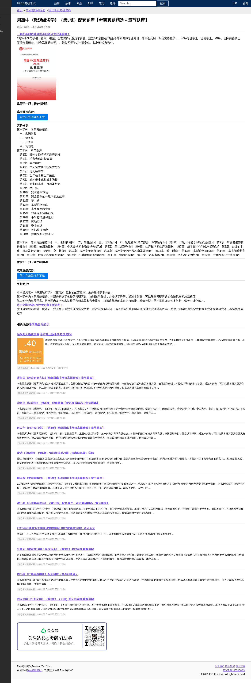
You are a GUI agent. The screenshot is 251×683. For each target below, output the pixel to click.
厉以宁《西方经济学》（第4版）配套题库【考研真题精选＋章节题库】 (77, 432)
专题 (93, 3)
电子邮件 (240, 670)
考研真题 (50, 328)
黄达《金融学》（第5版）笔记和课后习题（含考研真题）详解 (71, 457)
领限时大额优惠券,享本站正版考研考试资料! (60, 338)
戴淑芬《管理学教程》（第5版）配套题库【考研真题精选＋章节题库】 (77, 482)
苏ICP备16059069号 (234, 674)
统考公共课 (10, 17)
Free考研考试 (42, 3)
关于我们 (220, 670)
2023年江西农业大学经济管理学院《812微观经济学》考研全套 (72, 532)
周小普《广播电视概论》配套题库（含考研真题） (64, 578)
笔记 (115, 3)
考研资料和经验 (52, 10)
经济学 (61, 328)
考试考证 (8, 66)
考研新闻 (8, 10)
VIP (235, 3)
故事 (82, 3)
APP (104, 3)
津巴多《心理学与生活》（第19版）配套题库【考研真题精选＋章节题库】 (79, 507)
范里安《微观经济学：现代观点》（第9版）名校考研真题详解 (71, 553)
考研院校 (8, 38)
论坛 (126, 3)
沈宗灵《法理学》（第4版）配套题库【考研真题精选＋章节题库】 (74, 407)
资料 (245, 3)
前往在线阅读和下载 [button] (48, 116)
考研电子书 (10, 59)
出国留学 (8, 73)
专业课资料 (10, 52)
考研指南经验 (11, 31)
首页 (36, 10)
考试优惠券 (40, 372)
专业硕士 (8, 45)
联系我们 (230, 670)
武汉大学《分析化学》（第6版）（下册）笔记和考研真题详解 (71, 603)
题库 (70, 3)
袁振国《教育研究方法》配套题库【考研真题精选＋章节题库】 (72, 382)
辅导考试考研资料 (76, 10)
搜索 (176, 3)
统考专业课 (10, 24)
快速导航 (8, 3)
